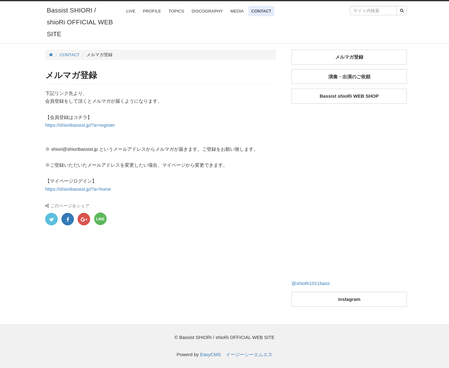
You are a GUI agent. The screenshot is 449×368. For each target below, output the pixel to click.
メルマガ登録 (349, 57)
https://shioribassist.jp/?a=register (80, 125)
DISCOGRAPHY (207, 11)
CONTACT (261, 11)
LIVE (130, 11)
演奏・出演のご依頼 (349, 76)
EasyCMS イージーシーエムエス (236, 354)
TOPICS (176, 11)
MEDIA (237, 11)
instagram (349, 299)
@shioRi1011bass (311, 283)
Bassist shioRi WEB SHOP (349, 96)
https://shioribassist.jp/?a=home (78, 189)
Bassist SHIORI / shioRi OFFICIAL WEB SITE (80, 22)
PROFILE (152, 11)
